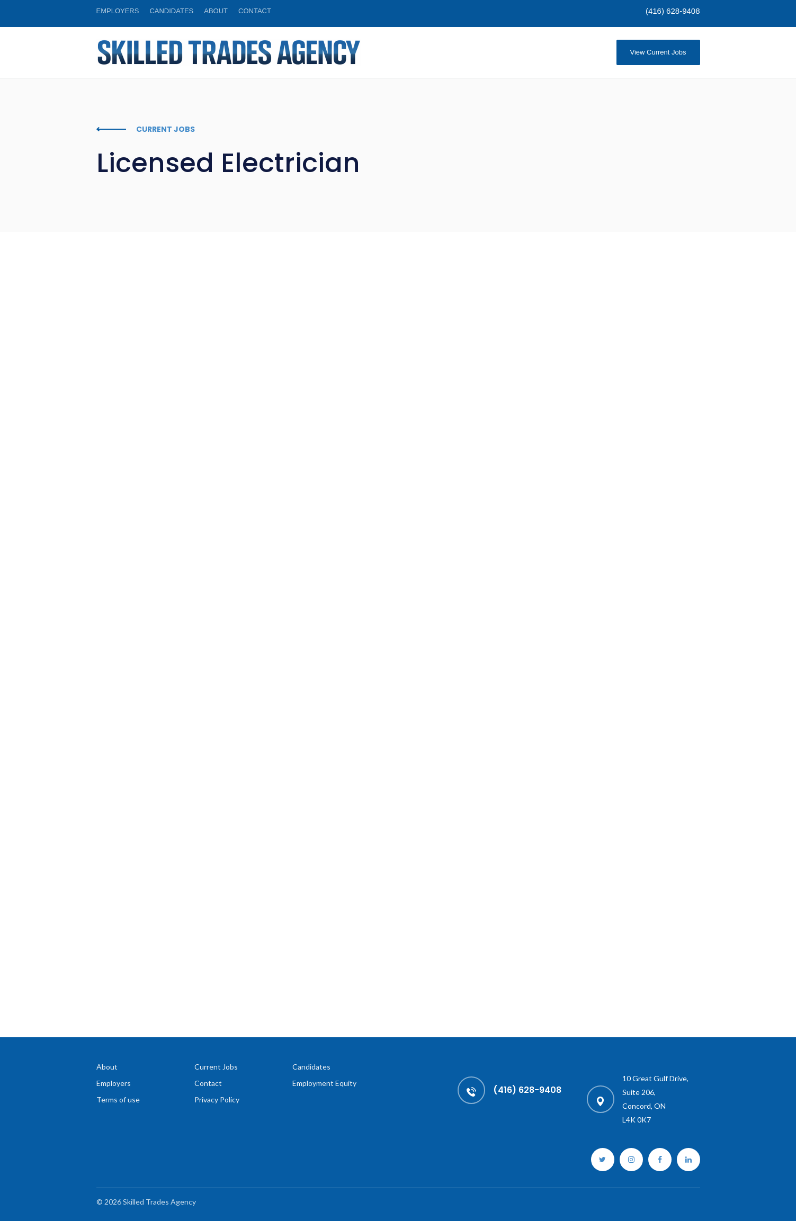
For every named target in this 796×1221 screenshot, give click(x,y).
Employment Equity (324, 1083)
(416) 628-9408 (673, 10)
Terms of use (118, 1099)
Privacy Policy (216, 1099)
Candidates (171, 11)
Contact (254, 11)
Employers (117, 11)
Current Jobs (216, 1066)
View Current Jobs (658, 52)
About (216, 11)
